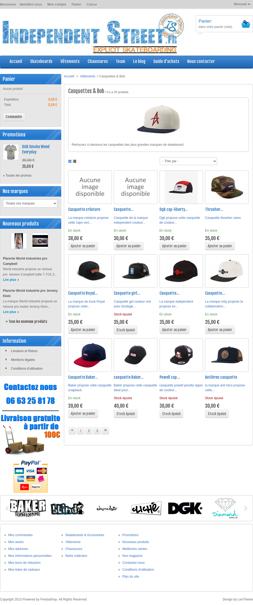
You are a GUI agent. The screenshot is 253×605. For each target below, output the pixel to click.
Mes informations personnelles (30, 556)
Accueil (69, 76)
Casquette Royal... (83, 293)
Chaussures (73, 549)
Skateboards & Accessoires (84, 535)
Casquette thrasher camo (223, 218)
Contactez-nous (133, 563)
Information (14, 341)
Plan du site (130, 576)
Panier (76, 4)
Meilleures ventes (134, 549)
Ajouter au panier (83, 246)
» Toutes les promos (17, 175)
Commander (14, 117)
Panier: (205, 21)
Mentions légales (23, 360)
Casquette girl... (127, 293)
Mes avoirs (16, 542)
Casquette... (124, 209)
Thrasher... (214, 209)
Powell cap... (170, 377)
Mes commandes (20, 535)
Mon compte (56, 4)
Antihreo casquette (221, 377)
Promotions (14, 134)
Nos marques (15, 191)
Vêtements (87, 76)
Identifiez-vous (31, 4)
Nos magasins (132, 556)
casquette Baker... (129, 377)
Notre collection (76, 556)
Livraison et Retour (24, 351)
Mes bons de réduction (24, 563)
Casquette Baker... (83, 377)
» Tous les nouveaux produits (26, 321)
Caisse (92, 4)
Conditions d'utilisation (27, 368)
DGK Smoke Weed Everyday (36, 149)
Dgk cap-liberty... (174, 209)
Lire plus (9, 280)
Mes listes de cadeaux (24, 569)
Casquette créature (84, 209)
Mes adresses (18, 549)
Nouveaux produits (21, 224)
